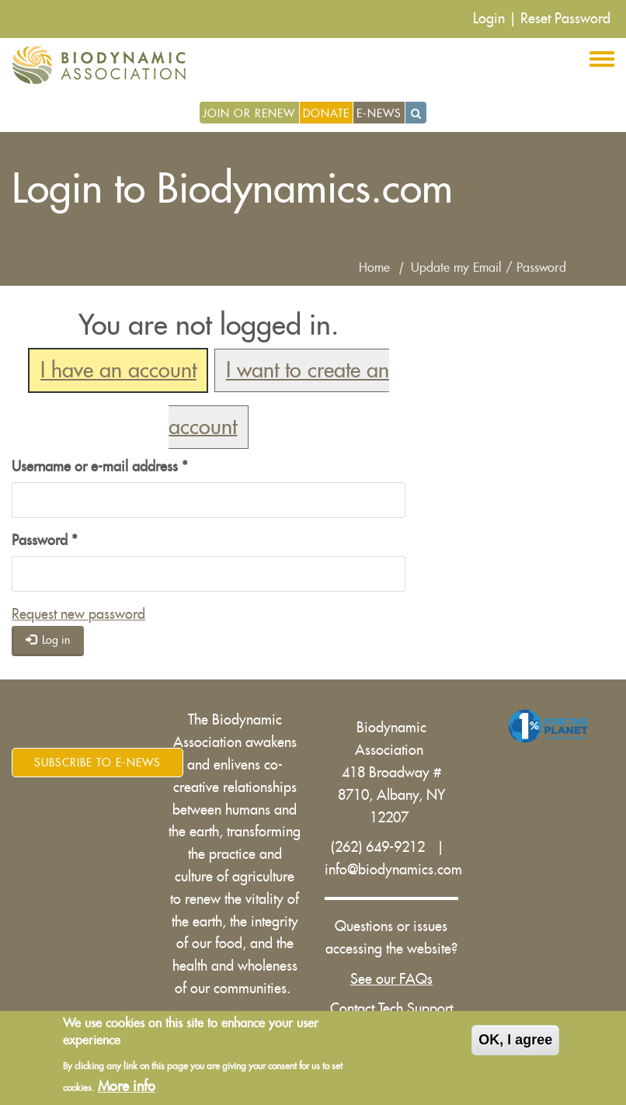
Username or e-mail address (100, 467)
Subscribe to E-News (97, 762)
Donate (326, 113)
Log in (48, 639)
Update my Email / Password (488, 268)
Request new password (78, 614)
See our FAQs (391, 979)
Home (374, 268)
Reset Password (565, 19)
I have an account (118, 370)
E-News (379, 113)
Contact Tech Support (391, 1009)
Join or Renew (249, 113)
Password (45, 540)
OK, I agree (515, 1040)
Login (489, 19)
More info (126, 1087)
